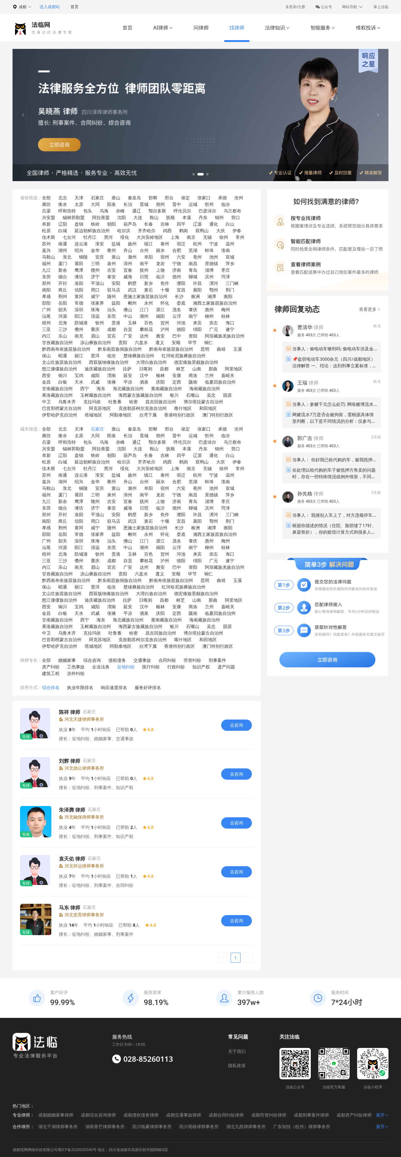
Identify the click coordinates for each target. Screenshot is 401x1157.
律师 (310, 327)
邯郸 (152, 198)
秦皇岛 (134, 198)
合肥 (176, 250)
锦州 (219, 217)
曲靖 (221, 349)
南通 (62, 244)
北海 (62, 323)
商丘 (62, 290)
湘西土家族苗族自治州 (215, 303)
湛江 (160, 309)
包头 (87, 211)
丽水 (160, 250)
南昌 (193, 263)
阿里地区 (233, 369)
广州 (46, 309)
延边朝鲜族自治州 (92, 230)
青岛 (193, 270)
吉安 (111, 270)
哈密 (133, 402)
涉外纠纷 (76, 673)
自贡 (127, 329)
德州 (176, 277)
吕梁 (46, 211)
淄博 (209, 270)
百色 (148, 323)
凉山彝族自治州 (95, 342)
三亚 (46, 329)
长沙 (179, 296)
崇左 (213, 323)
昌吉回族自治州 (160, 402)
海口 (230, 323)
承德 (222, 198)
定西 (176, 382)
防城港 (81, 323)
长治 (127, 204)
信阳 (79, 290)
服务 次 (307, 335)
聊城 (193, 277)
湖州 (62, 250)
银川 (174, 395)
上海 (174, 237)
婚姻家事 (67, 660)
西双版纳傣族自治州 (108, 362)
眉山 (95, 336)
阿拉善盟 (101, 217)
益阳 (116, 303)
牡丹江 (89, 237)
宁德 (176, 263)
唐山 (116, 198)
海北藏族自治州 (128, 388)
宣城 (230, 257)
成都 (111, 329)
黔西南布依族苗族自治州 (66, 349)
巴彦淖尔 (207, 211)
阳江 (79, 316)
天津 (79, 198)
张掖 (111, 382)
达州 (144, 336)
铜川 (62, 375)
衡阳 (228, 296)
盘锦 (79, 224)
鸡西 (167, 230)
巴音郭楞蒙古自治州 (61, 408)
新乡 (148, 283)
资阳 (193, 336)
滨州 (209, 277)
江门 (144, 309)
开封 (62, 283)
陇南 (193, 382)
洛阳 (79, 283)
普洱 (95, 356)
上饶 (160, 270)
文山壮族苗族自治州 (61, 362)
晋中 (176, 204)
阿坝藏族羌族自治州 (224, 336)
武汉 (132, 290)
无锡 (207, 237)
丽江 (79, 356)
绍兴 (79, 250)
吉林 (164, 224)
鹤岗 (183, 230)
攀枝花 (146, 329)
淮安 (99, 244)
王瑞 (302, 382)
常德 (79, 303)
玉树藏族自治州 (95, 395)
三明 (95, 263)
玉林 (132, 323)
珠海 (95, 309)
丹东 (203, 217)
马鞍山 (48, 257)
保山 (46, 356)
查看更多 (370, 309)
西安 (46, 375)
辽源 (197, 224)
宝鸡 (79, 375)
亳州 (197, 257)
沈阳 (121, 217)
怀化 (164, 303)
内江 (46, 336)
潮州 (144, 316)
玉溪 (237, 349)
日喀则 (145, 369)
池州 (213, 257)
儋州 (79, 329)
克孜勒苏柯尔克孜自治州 (142, 408)
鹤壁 (132, 283)
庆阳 (160, 382)
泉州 (111, 263)
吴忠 (211, 395)
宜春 (127, 270)
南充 (79, 336)
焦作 (164, 283)
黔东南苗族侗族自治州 (120, 349)
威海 (127, 277)
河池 (181, 323)
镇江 (148, 244)
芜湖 (193, 250)
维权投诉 (368, 27)
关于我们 (237, 1051)
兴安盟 (48, 217)
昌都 (164, 369)
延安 (127, 375)
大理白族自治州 (151, 362)
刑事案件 (217, 660)
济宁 (95, 277)
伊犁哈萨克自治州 (59, 415)
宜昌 (181, 290)
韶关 (62, 309)
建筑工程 (51, 673)
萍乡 (230, 263)
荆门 (230, 290)
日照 (144, 277)
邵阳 (46, 303)
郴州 (132, 303)
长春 (148, 224)
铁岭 (95, 224)
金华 (95, 250)
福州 (46, 263)
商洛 (193, 375)
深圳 (79, 309)
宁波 (213, 244)
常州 (240, 237)
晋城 (144, 204)
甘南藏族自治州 (57, 388)
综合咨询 (92, 660)
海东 (100, 388)
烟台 (62, 277)
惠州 (209, 309)
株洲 (195, 296)
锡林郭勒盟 (74, 217)
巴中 (176, 336)
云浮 (176, 316)
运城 (193, 204)
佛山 (127, 309)
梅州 (225, 309)
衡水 (62, 204)
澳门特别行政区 (217, 415)
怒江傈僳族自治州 (59, 369)
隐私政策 (237, 1065)
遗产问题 (226, 667)
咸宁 (95, 296)
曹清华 (304, 327)
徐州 (223, 237)
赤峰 (120, 211)
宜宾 (111, 336)
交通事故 (142, 660)
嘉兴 (46, 250)
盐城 (116, 244)
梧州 (46, 323)
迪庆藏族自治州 (100, 369)
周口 (95, 290)
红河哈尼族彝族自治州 (184, 356)
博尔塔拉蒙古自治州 (203, 402)
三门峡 (232, 283)
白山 (230, 224)
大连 (137, 217)
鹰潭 (79, 270)
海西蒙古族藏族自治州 (140, 395)
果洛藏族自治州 (57, 395)
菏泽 (225, 277)
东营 (46, 277)
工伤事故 (76, 667)
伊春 (236, 230)
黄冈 (79, 296)
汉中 (144, 375)
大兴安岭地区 (150, 237)
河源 (62, 316)
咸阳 (95, 375)
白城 (62, 230)
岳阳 (62, 303)
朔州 (160, 204)
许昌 (197, 283)
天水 (79, 382)
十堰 (164, 290)
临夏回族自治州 (220, 382)
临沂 (160, 277)
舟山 (127, 250)
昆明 (204, 349)
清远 (95, 316)
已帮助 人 (328, 335)
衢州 (111, 250)
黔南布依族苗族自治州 (171, 349)
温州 (230, 244)
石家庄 (97, 198)
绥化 (124, 237)
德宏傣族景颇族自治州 (196, 362)
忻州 (209, 204)
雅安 (160, 336)
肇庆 (193, 309)
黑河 (108, 237)
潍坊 (79, 277)
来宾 (197, 323)
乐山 (62, 336)
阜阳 (148, 257)
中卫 (46, 402)
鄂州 (213, 290)
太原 (79, 204)
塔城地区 (93, 415)
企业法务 (101, 667)
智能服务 (322, 27)
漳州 (127, 263)
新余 (62, 270)
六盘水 (141, 342)
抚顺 (170, 217)
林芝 (180, 369)
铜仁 (208, 342)
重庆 (95, 329)
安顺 (176, 342)
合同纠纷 (167, 660)
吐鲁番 (115, 402)
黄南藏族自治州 (166, 388)
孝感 (46, 296)
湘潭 (211, 296)
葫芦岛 (130, 224)
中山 (127, 316)
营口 (235, 217)
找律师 (236, 27)
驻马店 (113, 290)
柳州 (209, 316)
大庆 (220, 230)
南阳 (46, 290)
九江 (46, 270)
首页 (74, 6)
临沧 (111, 356)
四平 (181, 224)
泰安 (111, 277)
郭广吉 (304, 438)
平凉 (127, 382)
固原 (227, 395)
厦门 (62, 263)
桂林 (225, 316)
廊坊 (46, 204)
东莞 (111, 316)
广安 (127, 336)
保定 (185, 198)
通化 (213, 224)
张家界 (97, 303)
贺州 (164, 323)
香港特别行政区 (179, 415)
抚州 (144, 270)
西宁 (84, 388)
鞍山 (154, 217)
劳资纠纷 (192, 660)
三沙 (62, 329)
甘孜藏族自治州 (57, 342)
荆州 (62, 296)
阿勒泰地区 (121, 415)
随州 (111, 296)
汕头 (111, 309)
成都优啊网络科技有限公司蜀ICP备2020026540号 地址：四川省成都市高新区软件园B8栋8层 (90, 1149)
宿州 (164, 257)
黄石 (148, 290)
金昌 (46, 382)
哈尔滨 (123, 230)
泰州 (164, 244)
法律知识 (277, 27)
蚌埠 (209, 250)
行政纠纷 (176, 667)
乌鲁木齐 (67, 402)
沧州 (238, 198)
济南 (176, 270)
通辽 (136, 211)
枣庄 (225, 270)
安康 (176, 375)
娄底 (181, 303)
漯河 (213, 283)
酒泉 (144, 382)
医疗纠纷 (151, 667)
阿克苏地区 (100, 408)
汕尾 (46, 316)
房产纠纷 (51, 667)
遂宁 (230, 329)
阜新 (46, 224)
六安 (181, 257)
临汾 (225, 204)
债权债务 (117, 660)
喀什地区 (183, 408)
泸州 (164, 329)
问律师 (201, 27)
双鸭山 (202, 230)
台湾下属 (148, 415)
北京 (62, 198)
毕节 (192, 342)
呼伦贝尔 (182, 211)
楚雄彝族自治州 (138, 356)
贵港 (116, 323)
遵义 (159, 342)
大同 (95, 204)
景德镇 (211, 263)
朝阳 (111, 224)
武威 (95, 382)
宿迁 (181, 244)
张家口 (204, 198)
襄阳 (197, 290)
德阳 (181, 329)
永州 (148, 303)
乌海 (104, 211)
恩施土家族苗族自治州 (145, 296)
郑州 (46, 283)
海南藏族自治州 (204, 388)
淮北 (67, 257)
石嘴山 (192, 395)
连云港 (81, 244)
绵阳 (197, 329)
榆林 (160, 375)
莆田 (79, 263)
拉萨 (127, 369)
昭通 (62, 356)
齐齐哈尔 (146, 230)
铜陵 (83, 257)
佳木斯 (48, 237)
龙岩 (160, 263)
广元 (213, 329)
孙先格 (304, 493)
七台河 (69, 237)
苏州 (46, 244)
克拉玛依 (92, 402)
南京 (191, 237)
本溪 (186, 217)
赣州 (95, 270)
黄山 (116, 257)
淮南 (225, 250)
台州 (144, 250)
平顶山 (97, 283)
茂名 (176, 309)
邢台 (169, 198)
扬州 (132, 244)
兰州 (209, 375)
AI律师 (163, 27)
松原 (46, 230)
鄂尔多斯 (157, 211)
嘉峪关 (227, 375)
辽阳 (62, 224)
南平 (144, 263)
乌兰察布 (232, 211)
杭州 (197, 244)
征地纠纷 (126, 667)
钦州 (99, 323)
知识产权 (201, 667)
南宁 (193, 316)
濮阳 (181, 283)
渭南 (111, 375)
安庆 (99, 257)
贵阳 (122, 342)
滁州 (132, 257)
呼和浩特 (67, 211)
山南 (196, 369)
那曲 (213, 369)
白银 (62, 382)
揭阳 (160, 316)
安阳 (116, 283)
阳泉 (111, 204)
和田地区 (208, 408)
